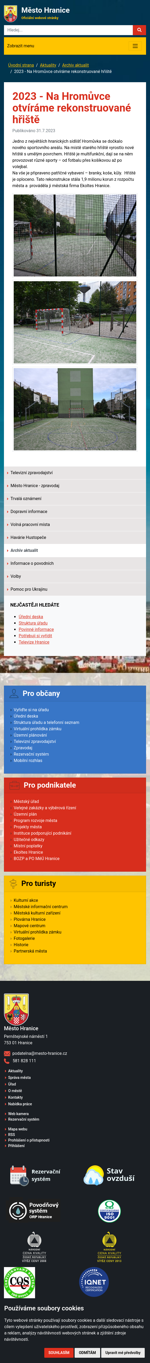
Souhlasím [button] (59, 1353)
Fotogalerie (24, 938)
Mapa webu (17, 1129)
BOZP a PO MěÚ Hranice (37, 858)
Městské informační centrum (41, 906)
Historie (21, 944)
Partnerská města (30, 951)
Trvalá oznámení (24, 498)
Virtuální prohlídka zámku (37, 728)
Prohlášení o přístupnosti (29, 1140)
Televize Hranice (34, 642)
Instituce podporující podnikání (42, 833)
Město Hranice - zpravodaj (33, 485)
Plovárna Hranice (30, 919)
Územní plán (25, 814)
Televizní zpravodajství (30, 472)
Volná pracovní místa (28, 524)
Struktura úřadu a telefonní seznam (46, 722)
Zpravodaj (23, 747)
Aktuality (48, 65)
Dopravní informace (27, 511)
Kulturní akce (26, 900)
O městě (15, 1091)
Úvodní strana (21, 65)
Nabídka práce (20, 1104)
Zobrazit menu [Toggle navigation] (20, 45)
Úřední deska (31, 616)
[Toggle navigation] (135, 45)
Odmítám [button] (87, 1353)
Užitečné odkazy (29, 839)
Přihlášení (16, 1146)
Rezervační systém (31, 754)
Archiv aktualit (75, 65)
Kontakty (15, 1097)
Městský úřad (26, 801)
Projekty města (28, 826)
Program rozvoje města (35, 820)
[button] (139, 30)
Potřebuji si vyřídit (35, 635)
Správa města (19, 1077)
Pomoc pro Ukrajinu (27, 589)
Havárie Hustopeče (26, 537)
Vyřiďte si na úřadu (31, 709)
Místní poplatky (28, 845)
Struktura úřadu (33, 623)
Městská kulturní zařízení (37, 913)
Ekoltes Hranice (28, 852)
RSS (11, 1135)
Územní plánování (30, 735)
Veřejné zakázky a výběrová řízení (45, 807)
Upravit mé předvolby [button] (123, 1353)
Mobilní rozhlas (28, 760)
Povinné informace (36, 629)
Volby (14, 576)
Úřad (12, 1084)
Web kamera (18, 1114)
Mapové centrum (29, 925)
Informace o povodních (30, 563)
